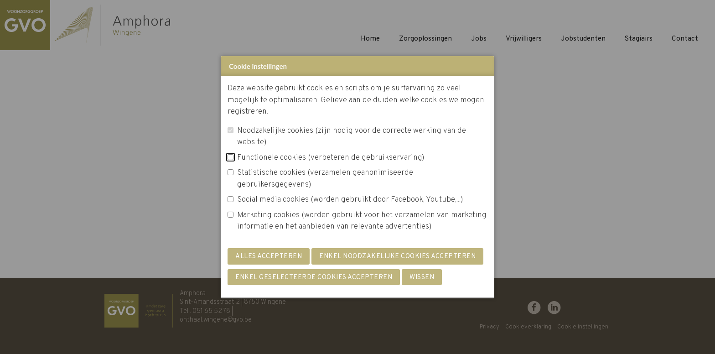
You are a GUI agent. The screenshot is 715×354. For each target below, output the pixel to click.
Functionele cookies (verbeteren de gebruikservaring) (331, 158)
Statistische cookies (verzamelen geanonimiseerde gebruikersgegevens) (325, 179)
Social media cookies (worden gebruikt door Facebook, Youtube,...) (350, 200)
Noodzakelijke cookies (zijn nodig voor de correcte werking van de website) (351, 137)
